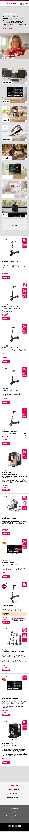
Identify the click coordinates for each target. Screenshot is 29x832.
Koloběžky (6, 158)
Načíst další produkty (6, 769)
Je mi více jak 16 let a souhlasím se (15, 817)
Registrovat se (14, 820)
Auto (4, 215)
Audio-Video (7, 82)
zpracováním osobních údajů (14, 817)
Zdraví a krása (8, 196)
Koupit (5, 277)
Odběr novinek (15, 809)
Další (19, 770)
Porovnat (6, 239)
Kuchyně (6, 120)
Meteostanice (7, 177)
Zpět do (5, 9)
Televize (6, 101)
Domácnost (6, 139)
